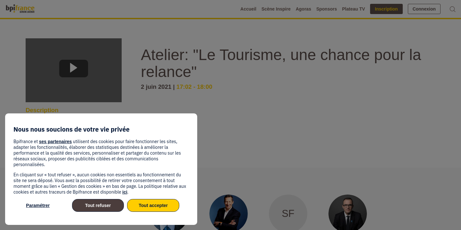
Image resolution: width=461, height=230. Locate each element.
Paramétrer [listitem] (38, 205)
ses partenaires (55, 141)
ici (124, 192)
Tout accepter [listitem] (153, 205)
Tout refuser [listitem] (98, 205)
